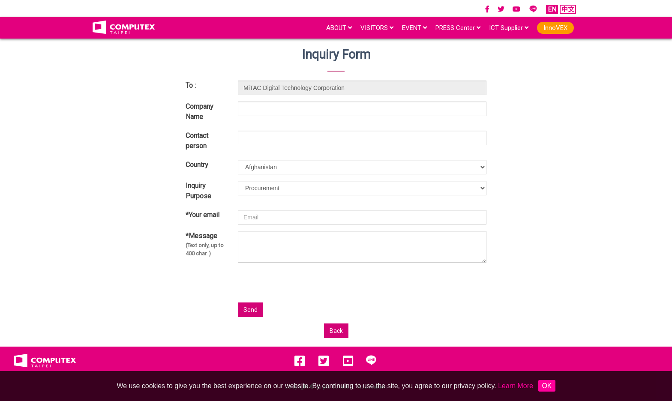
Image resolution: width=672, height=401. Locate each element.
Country (197, 165)
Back (336, 330)
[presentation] (402, 285)
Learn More (515, 385)
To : (191, 85)
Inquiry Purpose (198, 191)
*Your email (202, 215)
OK (547, 385)
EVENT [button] (414, 28)
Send (250, 309)
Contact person (197, 141)
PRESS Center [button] (457, 28)
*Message (205, 244)
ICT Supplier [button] (508, 28)
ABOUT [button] (339, 28)
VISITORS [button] (376, 28)
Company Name (199, 111)
